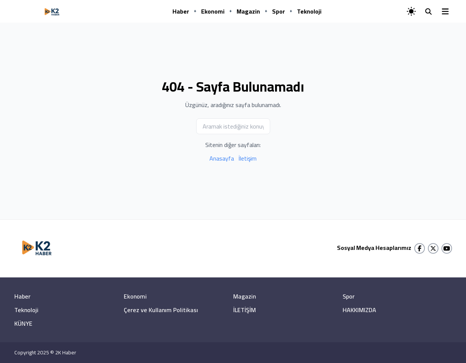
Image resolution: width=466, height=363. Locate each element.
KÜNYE (23, 323)
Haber (180, 11)
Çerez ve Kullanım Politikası (161, 309)
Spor (278, 11)
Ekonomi (213, 11)
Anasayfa (221, 158)
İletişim (247, 158)
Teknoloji (309, 11)
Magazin (248, 11)
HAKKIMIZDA (359, 309)
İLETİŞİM (244, 309)
